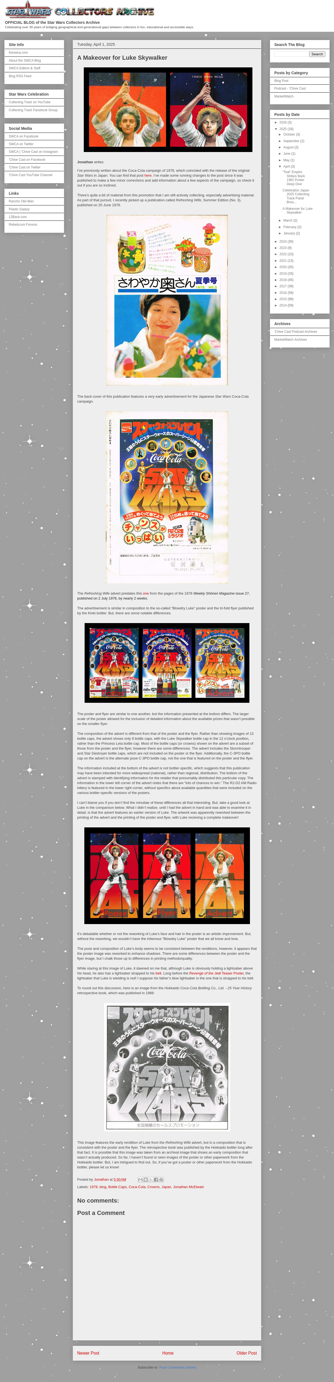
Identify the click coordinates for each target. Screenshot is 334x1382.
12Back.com (18, 217)
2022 (284, 254)
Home (168, 1353)
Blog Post (281, 81)
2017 (284, 286)
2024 (284, 241)
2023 (284, 248)
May (286, 160)
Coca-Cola (137, 1187)
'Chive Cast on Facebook (27, 160)
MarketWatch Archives (290, 340)
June (287, 154)
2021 (284, 261)
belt (158, 973)
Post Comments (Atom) (177, 1367)
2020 (284, 267)
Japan (166, 1187)
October (289, 134)
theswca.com (18, 53)
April (287, 166)
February (290, 227)
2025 (284, 129)
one (146, 593)
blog (103, 1187)
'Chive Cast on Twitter (25, 167)
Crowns (154, 1187)
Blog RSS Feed (20, 76)
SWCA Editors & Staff (24, 68)
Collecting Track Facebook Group (33, 110)
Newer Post (88, 1353)
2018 (284, 280)
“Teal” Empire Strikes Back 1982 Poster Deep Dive (294, 178)
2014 (284, 305)
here (148, 175)
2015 (284, 299)
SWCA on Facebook (23, 136)
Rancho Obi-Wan (21, 201)
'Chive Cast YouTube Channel (30, 175)
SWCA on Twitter (21, 144)
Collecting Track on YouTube (29, 102)
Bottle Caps (117, 1187)
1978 (94, 1187)
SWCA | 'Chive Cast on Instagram (33, 152)
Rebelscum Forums (23, 224)
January (289, 233)
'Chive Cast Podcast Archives (295, 332)
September (291, 141)
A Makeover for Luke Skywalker (298, 210)
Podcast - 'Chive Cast (290, 88)
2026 (284, 122)
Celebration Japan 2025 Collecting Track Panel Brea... (296, 196)
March (288, 220)
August (289, 147)
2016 (284, 293)
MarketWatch (283, 96)
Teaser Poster (216, 973)
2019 (284, 274)
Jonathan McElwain (188, 1187)
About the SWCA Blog (25, 60)
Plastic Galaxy (19, 209)
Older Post (247, 1353)
